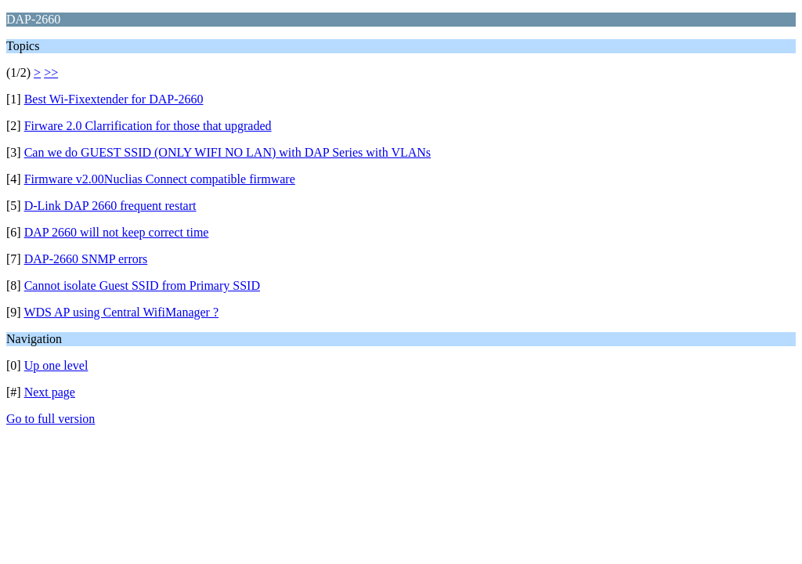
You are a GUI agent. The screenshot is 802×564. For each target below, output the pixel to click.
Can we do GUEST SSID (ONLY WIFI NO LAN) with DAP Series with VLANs (227, 152)
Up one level (56, 365)
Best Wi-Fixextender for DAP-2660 (114, 99)
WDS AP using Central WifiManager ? (121, 312)
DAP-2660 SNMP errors (86, 259)
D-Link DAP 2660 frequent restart (110, 205)
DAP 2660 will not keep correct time (116, 232)
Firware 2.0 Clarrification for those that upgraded (148, 125)
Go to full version (50, 418)
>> (51, 72)
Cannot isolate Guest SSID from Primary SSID (142, 285)
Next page (49, 392)
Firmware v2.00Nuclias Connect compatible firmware (159, 179)
